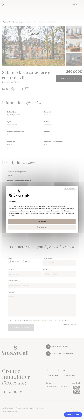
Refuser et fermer (69, 189)
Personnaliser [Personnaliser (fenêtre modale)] (41, 227)
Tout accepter (42, 221)
